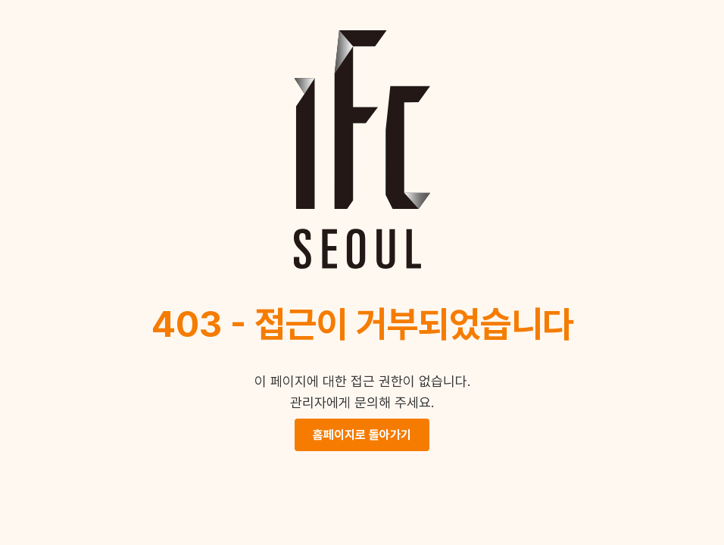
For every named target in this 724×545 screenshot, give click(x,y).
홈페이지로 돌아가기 (362, 435)
